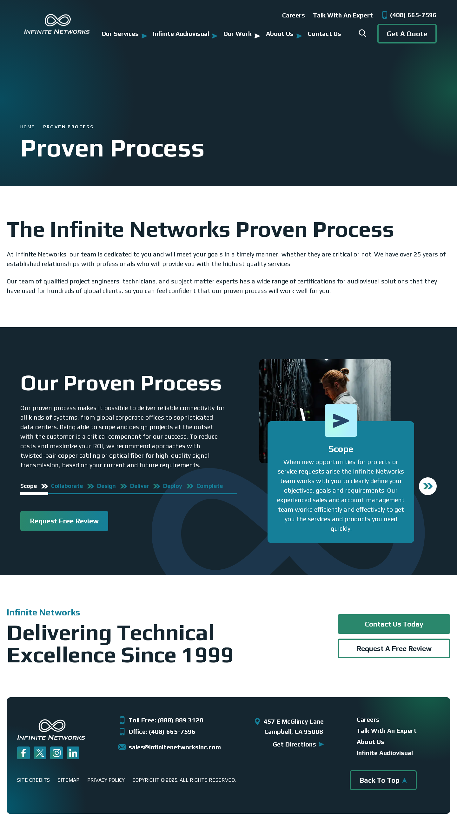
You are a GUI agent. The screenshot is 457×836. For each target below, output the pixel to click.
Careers (293, 15)
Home (27, 125)
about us (370, 742)
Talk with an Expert (343, 15)
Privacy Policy (106, 780)
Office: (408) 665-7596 (156, 731)
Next (428, 486)
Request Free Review (64, 521)
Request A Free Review (394, 648)
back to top (383, 780)
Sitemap (68, 780)
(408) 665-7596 (409, 15)
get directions (298, 744)
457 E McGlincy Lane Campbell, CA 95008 (289, 726)
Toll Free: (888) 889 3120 (160, 720)
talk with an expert (387, 730)
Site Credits (33, 780)
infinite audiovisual (385, 753)
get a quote (407, 34)
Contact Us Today (394, 624)
